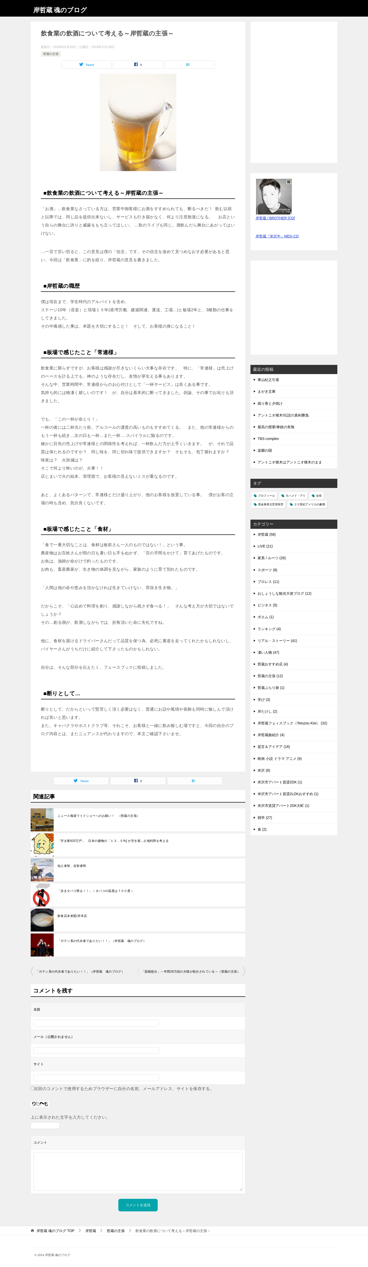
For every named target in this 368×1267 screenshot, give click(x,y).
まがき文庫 (266, 391)
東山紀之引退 (268, 380)
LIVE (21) (265, 546)
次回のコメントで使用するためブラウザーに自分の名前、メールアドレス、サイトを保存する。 (124, 1088)
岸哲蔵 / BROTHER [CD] (275, 218)
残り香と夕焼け (270, 403)
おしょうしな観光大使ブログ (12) (285, 593)
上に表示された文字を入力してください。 (70, 1117)
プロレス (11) (268, 582)
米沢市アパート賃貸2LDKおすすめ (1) (288, 794)
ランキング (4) (269, 629)
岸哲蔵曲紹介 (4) (271, 735)
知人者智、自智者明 (71, 866)
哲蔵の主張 (51, 54)
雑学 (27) (265, 818)
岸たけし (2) (267, 711)
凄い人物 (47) (268, 652)
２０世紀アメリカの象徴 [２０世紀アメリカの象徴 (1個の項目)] (309, 504)
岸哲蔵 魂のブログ (65, 9)
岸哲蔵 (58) (267, 534)
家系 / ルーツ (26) (272, 558)
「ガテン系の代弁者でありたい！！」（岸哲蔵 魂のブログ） (101, 941)
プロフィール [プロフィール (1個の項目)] (266, 495)
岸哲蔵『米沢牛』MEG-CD (277, 236)
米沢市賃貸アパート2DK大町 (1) (283, 806)
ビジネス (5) (267, 605)
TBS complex (268, 439)
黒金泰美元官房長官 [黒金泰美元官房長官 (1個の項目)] (270, 504)
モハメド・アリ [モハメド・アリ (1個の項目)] (295, 495)
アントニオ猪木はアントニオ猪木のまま (290, 462)
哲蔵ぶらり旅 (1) (271, 688)
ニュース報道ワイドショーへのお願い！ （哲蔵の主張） (98, 816)
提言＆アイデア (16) (274, 747)
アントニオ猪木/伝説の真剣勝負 (283, 415)
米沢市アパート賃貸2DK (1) (280, 782)
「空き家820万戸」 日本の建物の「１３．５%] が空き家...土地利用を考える (113, 841)
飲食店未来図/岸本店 (72, 916)
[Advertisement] (294, 310)
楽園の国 (265, 450)
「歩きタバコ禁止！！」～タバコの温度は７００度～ (95, 891)
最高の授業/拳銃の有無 (276, 427)
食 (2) (262, 829)
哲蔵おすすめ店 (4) (273, 664)
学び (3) (264, 700)
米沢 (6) (264, 770)
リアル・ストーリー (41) (277, 641)
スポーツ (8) (267, 570)
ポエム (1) (266, 617)
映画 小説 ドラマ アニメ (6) (280, 759)
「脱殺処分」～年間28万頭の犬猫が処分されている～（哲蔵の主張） (191, 971)
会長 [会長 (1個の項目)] (319, 495)
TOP (55, 1231)
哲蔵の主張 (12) (270, 676)
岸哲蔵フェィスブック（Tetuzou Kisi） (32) (292, 723)
